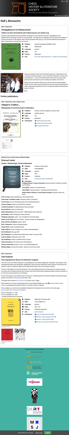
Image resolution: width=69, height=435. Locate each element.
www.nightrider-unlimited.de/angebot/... (14, 290)
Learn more (39, 433)
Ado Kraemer (40, 312)
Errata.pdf (42, 126)
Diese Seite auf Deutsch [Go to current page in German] (62, 15)
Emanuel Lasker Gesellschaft (44, 178)
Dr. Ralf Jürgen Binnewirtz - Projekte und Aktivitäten (51, 56)
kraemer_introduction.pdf (47, 322)
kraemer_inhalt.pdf (45, 319)
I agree (48, 433)
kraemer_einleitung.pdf (46, 317)
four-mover (19, 280)
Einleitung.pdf (43, 121)
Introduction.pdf (44, 123)
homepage (25, 41)
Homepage (17, 277)
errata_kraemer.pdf (45, 314)
